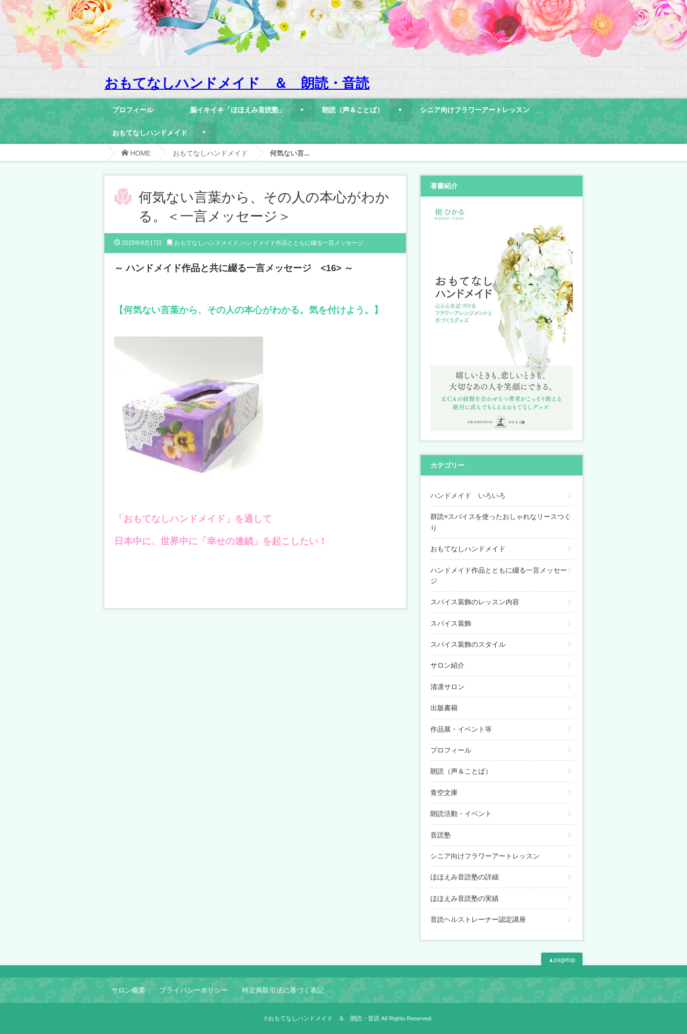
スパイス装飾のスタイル (467, 644)
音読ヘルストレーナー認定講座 (478, 919)
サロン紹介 (447, 665)
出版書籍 (444, 708)
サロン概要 (128, 990)
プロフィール (132, 109)
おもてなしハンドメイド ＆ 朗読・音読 (236, 83)
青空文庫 (444, 792)
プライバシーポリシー (194, 990)
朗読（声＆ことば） (353, 109)
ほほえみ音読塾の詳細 (464, 877)
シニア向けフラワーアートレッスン (474, 109)
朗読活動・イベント (461, 813)
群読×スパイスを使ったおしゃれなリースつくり (500, 522)
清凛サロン (447, 687)
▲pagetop (561, 959)
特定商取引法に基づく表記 (283, 990)
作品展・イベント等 (461, 729)
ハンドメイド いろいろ (467, 495)
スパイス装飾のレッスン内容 (474, 602)
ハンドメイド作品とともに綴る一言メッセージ (302, 242)
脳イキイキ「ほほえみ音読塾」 (237, 109)
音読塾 (440, 835)
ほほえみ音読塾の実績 (464, 898)
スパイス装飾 (450, 623)
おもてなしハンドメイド (149, 132)
